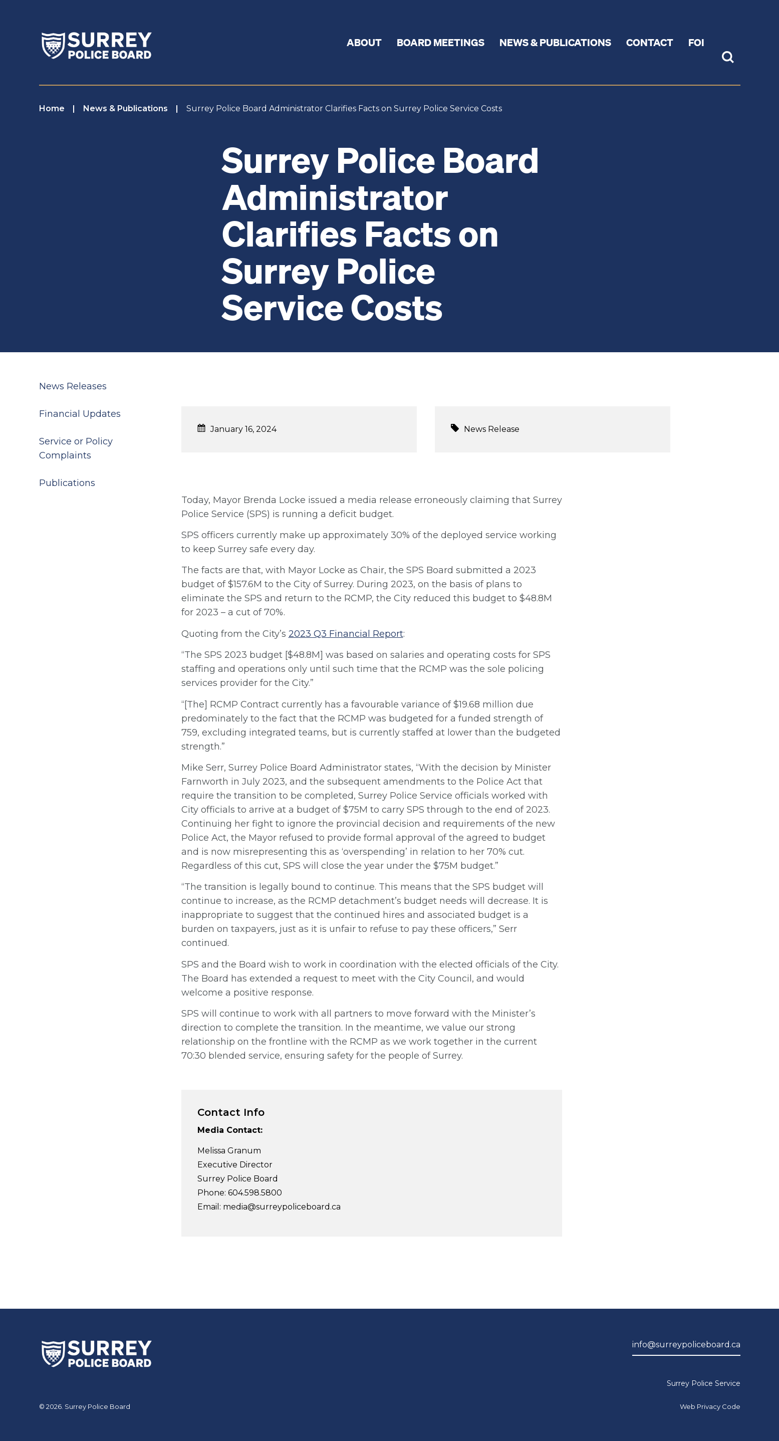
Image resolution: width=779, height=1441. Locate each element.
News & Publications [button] (555, 42)
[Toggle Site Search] (728, 58)
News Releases (73, 386)
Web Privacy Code (710, 1406)
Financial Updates (80, 413)
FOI (696, 42)
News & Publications (125, 108)
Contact (649, 42)
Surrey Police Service (703, 1383)
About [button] (364, 42)
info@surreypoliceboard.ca (686, 1344)
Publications (67, 483)
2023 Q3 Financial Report (346, 633)
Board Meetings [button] (440, 42)
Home (52, 108)
